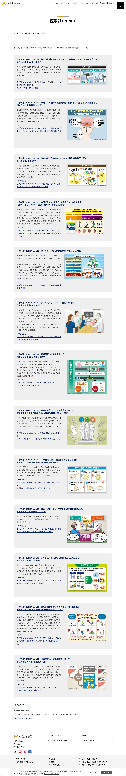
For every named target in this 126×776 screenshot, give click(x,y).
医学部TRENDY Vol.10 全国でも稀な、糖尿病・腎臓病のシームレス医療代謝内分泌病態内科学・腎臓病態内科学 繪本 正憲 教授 (51, 203)
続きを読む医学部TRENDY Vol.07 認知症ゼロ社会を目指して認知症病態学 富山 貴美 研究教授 (36, 382)
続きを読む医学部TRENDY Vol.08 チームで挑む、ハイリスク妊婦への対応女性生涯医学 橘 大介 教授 (38, 336)
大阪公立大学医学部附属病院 (92, 763)
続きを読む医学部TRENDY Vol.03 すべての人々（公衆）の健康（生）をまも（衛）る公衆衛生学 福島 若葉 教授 (38, 579)
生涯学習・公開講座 (87, 739)
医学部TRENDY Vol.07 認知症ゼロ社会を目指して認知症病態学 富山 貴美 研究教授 (42, 355)
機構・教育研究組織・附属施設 (57, 739)
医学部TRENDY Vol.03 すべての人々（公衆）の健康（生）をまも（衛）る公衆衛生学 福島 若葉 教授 (50, 558)
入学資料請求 (19, 745)
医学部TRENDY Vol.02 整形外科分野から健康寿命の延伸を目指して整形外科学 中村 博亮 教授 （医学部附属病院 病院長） (50, 607)
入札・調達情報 (54, 763)
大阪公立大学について (28, 33)
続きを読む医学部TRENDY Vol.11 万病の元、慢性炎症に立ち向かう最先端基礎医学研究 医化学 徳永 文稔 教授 (39, 183)
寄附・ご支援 (65, 3)
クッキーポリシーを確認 (51, 774)
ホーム (16, 33)
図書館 (83, 734)
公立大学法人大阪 (88, 757)
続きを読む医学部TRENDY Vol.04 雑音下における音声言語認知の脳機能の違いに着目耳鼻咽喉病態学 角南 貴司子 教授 (38, 528)
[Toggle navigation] (120, 5)
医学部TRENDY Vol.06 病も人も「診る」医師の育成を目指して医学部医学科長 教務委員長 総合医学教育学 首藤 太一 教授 (47, 411)
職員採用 (52, 760)
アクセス (75, 3)
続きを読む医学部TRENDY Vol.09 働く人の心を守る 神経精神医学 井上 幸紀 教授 (38, 284)
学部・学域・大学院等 (54, 734)
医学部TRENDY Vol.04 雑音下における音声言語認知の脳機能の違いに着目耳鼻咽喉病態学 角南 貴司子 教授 (53, 509)
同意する (106, 773)
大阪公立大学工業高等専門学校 (93, 760)
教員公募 (52, 757)
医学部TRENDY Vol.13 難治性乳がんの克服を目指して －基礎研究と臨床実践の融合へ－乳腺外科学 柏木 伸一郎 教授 (59, 60)
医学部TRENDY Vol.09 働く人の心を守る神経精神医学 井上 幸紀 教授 (52, 250)
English (95, 3)
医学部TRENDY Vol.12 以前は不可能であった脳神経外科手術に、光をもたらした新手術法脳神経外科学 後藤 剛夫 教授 (59, 103)
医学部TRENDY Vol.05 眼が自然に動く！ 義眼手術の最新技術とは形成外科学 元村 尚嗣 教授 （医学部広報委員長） (48, 460)
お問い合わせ (85, 3)
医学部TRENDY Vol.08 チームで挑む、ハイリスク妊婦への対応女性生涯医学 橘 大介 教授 (47, 303)
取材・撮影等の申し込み (24, 717)
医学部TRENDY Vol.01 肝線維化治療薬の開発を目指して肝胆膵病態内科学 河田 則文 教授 (45, 659)
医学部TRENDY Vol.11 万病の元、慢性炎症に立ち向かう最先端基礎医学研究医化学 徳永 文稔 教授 (53, 159)
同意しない (93, 773)
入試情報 (55, 3)
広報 (39, 33)
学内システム (20, 757)
